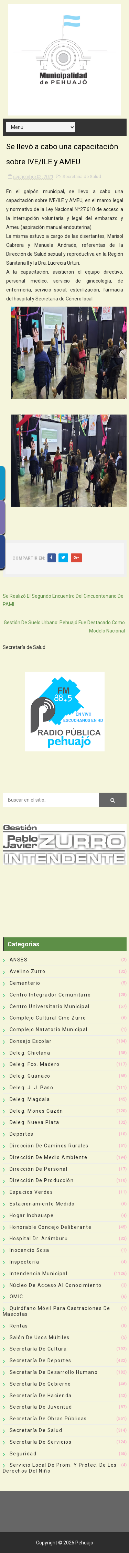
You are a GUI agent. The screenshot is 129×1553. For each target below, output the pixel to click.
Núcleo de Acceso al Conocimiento (56, 1285)
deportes (22, 1134)
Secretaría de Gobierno (40, 1384)
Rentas (19, 1326)
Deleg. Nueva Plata (35, 1122)
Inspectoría (25, 1262)
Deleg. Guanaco (30, 1076)
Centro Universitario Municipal (50, 1006)
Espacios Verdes (31, 1192)
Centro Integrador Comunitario (50, 995)
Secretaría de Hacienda (41, 1395)
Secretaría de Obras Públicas (48, 1418)
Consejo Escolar (31, 1041)
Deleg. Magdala (30, 1099)
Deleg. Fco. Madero (35, 1064)
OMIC (16, 1296)
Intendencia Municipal (39, 1273)
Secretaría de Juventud (41, 1407)
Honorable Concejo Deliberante (51, 1227)
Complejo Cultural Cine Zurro (48, 1018)
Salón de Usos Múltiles (40, 1337)
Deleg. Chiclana (30, 1053)
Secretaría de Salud (82, 176)
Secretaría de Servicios (41, 1442)
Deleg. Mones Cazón (36, 1111)
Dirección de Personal (39, 1169)
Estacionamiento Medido (42, 1204)
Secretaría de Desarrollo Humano (54, 1372)
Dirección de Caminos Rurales (49, 1145)
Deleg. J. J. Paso (32, 1087)
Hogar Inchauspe (32, 1215)
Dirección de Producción (42, 1180)
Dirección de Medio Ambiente (49, 1157)
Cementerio (25, 983)
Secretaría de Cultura (38, 1349)
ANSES (19, 959)
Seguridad (23, 1453)
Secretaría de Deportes (41, 1360)
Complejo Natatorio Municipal (49, 1029)
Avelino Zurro (28, 971)
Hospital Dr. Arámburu (39, 1238)
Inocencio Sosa (30, 1250)
